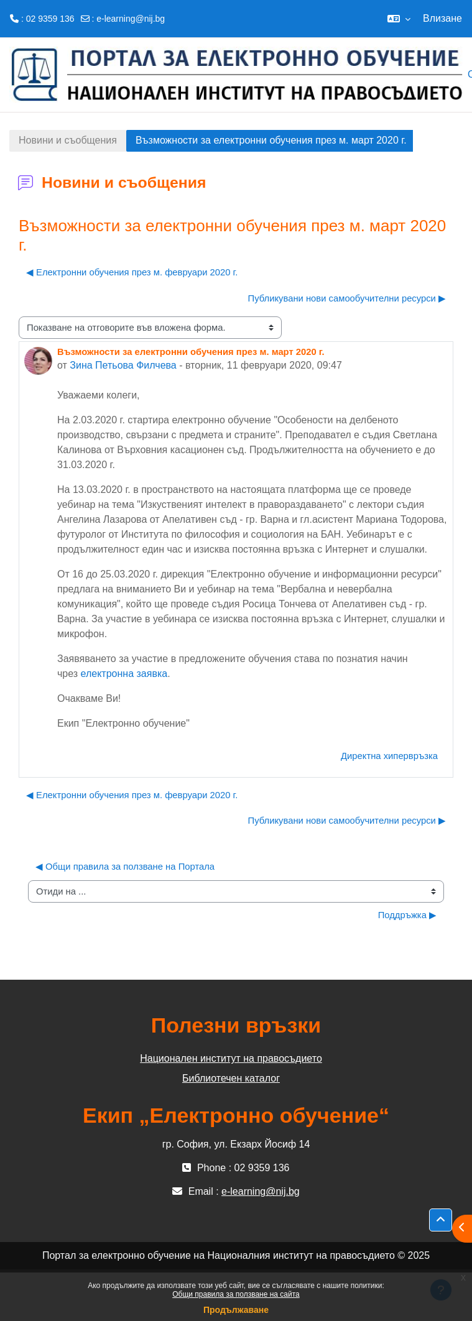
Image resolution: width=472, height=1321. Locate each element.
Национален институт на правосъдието (231, 1058)
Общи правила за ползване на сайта (236, 1294)
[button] (399, 18)
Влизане (442, 18)
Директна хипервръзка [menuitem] (389, 756)
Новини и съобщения (68, 140)
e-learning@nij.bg (130, 19)
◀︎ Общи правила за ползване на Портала (125, 867)
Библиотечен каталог (231, 1078)
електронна (109, 673)
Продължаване (236, 1310)
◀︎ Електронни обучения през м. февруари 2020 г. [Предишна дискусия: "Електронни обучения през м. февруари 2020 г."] (132, 272)
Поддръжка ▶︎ (407, 915)
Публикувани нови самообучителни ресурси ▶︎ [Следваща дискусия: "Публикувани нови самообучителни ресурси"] (347, 298)
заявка (151, 673)
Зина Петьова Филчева (123, 365)
